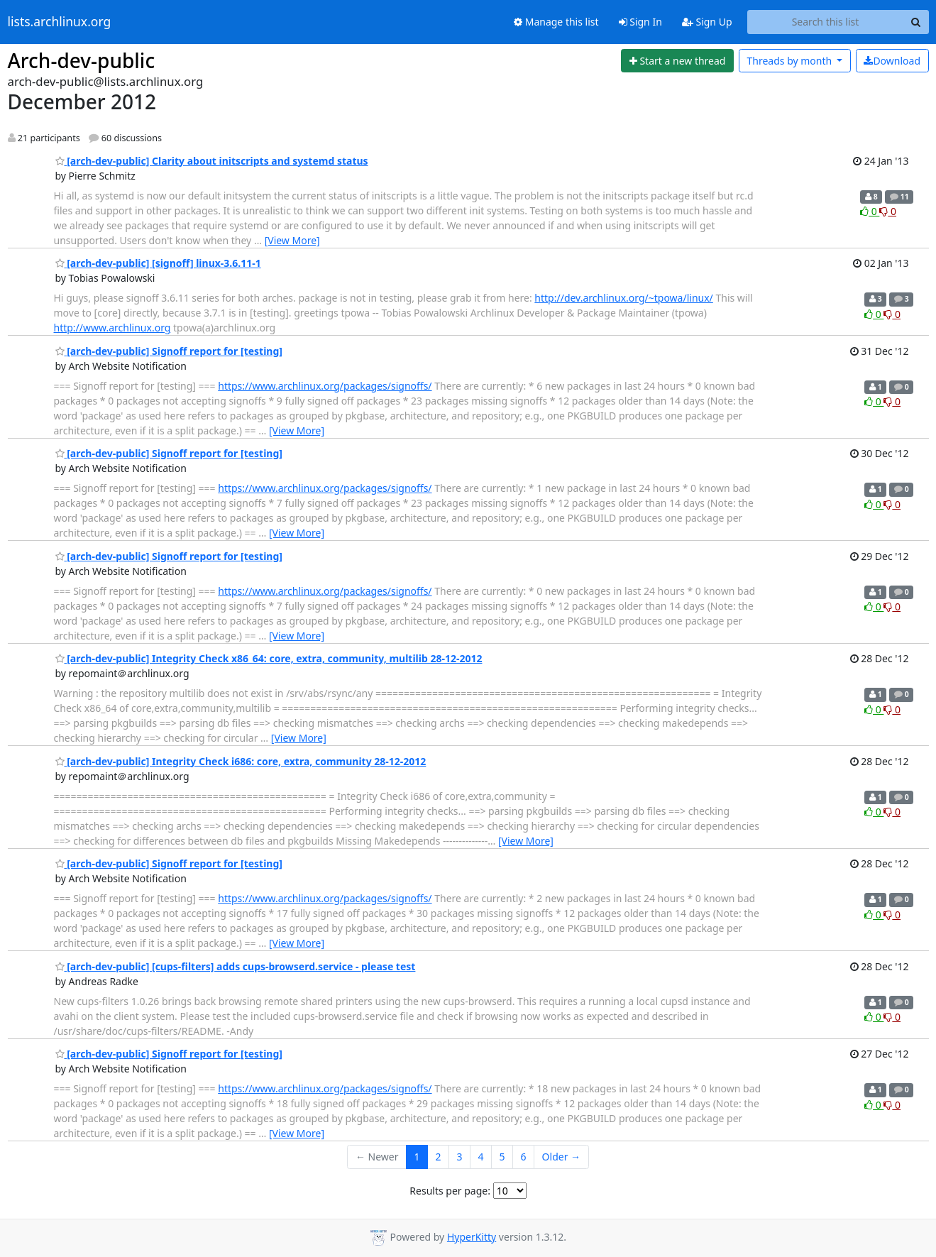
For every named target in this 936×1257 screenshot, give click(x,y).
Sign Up (707, 21)
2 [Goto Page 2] (438, 1156)
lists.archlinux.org (59, 22)
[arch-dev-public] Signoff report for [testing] (168, 351)
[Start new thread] (677, 61)
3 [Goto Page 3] (460, 1156)
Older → (561, 1156)
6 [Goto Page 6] (524, 1156)
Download (892, 60)
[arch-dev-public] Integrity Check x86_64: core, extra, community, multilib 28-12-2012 (269, 658)
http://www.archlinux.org (112, 327)
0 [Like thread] (869, 211)
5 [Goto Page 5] (502, 1156)
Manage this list (556, 21)
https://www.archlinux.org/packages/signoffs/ (324, 386)
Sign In (640, 21)
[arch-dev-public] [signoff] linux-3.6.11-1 (158, 263)
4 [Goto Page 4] (481, 1156)
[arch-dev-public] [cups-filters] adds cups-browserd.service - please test (235, 966)
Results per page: (449, 1190)
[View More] (292, 240)
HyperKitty (471, 1237)
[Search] (916, 22)
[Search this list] (825, 22)
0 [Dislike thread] (887, 211)
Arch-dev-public (81, 60)
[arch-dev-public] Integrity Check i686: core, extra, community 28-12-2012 (240, 761)
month (790, 60)
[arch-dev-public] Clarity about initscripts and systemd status (211, 161)
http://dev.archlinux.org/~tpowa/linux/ (623, 297)
